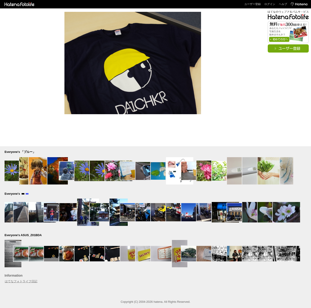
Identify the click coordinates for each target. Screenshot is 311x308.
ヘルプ (283, 4)
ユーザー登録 (252, 4)
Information (14, 275)
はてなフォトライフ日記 (21, 281)
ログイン (269, 4)
